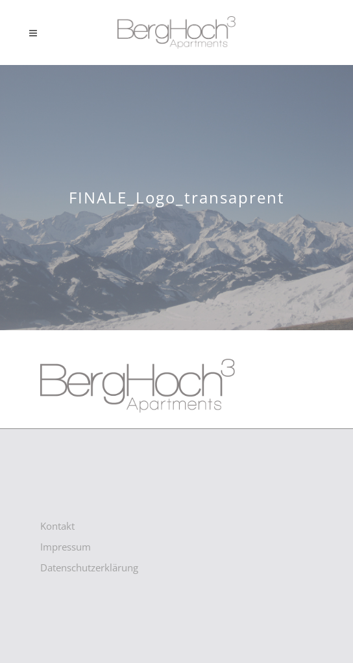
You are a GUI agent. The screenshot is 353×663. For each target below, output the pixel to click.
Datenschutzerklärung (89, 567)
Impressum (65, 546)
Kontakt (57, 525)
